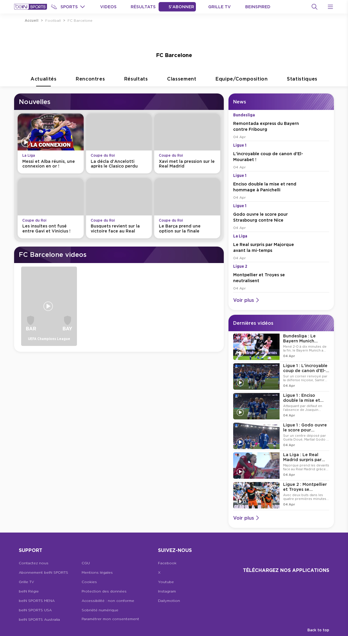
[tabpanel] (174, 309)
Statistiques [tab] (302, 81)
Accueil (31, 20)
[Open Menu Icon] (330, 6)
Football (53, 20)
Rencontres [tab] (90, 81)
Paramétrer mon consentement (110, 619)
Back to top (318, 630)
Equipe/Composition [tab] (242, 81)
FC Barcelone (80, 20)
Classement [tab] (181, 81)
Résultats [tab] (136, 81)
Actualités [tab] (44, 81)
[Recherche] (314, 6)
